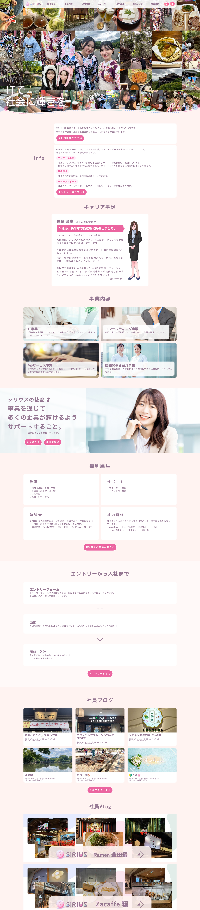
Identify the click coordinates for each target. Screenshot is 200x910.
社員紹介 (33, 442)
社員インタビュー (124, 890)
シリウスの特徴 (87, 890)
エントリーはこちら (71, 192)
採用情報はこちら (70, 138)
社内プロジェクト (106, 896)
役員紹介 (84, 885)
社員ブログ (138, 4)
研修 (82, 896)
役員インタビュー (105, 890)
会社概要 (72, 885)
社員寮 (121, 896)
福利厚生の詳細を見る (100, 547)
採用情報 (52, 442)
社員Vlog (155, 4)
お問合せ (98, 901)
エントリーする (100, 674)
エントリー (103, 4)
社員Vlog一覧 (100, 869)
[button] (4, 56)
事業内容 (68, 4)
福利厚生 (72, 896)
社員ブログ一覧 (100, 790)
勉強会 (92, 896)
